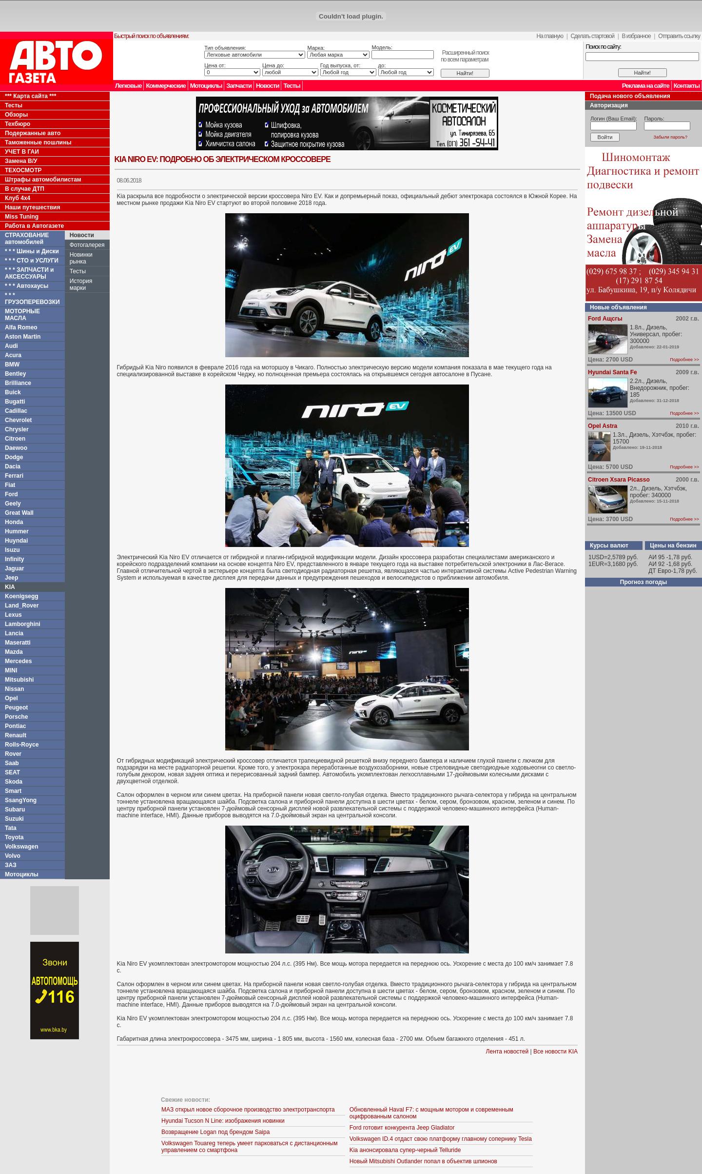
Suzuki (14, 818)
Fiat (10, 485)
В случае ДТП (24, 188)
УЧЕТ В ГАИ (22, 151)
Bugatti (15, 401)
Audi (11, 346)
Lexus (13, 614)
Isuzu (12, 550)
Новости (267, 85)
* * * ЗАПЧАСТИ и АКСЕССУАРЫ (29, 273)
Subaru (15, 809)
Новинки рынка (81, 258)
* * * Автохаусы (26, 286)
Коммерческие (165, 85)
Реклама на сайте (645, 85)
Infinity (14, 559)
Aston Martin (22, 336)
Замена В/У (21, 161)
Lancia (14, 633)
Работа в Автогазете (34, 226)
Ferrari (14, 475)
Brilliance (18, 383)
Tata (11, 828)
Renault (15, 735)
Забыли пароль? (670, 137)
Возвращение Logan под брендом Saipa (215, 1132)
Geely (13, 503)
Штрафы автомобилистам (43, 179)
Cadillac (16, 410)
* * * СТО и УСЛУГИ (31, 260)
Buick (13, 392)
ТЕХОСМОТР (23, 170)
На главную (550, 36)
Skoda (13, 781)
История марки (81, 284)
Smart (13, 791)
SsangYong (21, 800)
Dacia (12, 466)
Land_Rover (22, 605)
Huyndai (16, 540)
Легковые (128, 85)
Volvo (12, 855)
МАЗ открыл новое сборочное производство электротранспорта (248, 1109)
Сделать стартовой (592, 36)
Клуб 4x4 (17, 198)
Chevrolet (18, 420)
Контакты (687, 85)
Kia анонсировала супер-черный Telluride (405, 1150)
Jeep (11, 577)
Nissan (14, 689)
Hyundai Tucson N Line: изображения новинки (223, 1120)
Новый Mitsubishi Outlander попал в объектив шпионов (423, 1161)
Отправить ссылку (679, 36)
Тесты (291, 85)
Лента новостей (507, 1051)
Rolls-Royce (22, 744)
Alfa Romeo (21, 327)
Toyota (14, 837)
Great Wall (19, 512)
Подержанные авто (32, 133)
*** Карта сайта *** (30, 96)
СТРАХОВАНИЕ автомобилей (27, 238)
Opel (11, 698)
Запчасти (239, 85)
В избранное (636, 36)
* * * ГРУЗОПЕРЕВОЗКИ (32, 298)
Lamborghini (22, 624)
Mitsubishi (19, 679)
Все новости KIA (555, 1051)
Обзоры (16, 114)
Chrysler (17, 429)
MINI (11, 670)
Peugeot (16, 707)
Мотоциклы (206, 85)
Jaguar (14, 568)
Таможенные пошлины (38, 142)
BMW (12, 364)
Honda (14, 522)
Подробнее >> (684, 359)
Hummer (17, 531)
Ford (11, 494)
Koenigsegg (22, 596)
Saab (12, 763)
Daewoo (16, 448)
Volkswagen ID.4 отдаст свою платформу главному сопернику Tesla (441, 1138)
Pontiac (15, 726)
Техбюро (17, 124)
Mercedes (18, 661)
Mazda (14, 651)
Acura (13, 355)
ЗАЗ (11, 865)
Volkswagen (21, 846)
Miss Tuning (22, 216)
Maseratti (18, 642)
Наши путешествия (32, 207)
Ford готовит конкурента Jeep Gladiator (402, 1127)
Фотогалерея (87, 245)
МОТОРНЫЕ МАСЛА (22, 315)
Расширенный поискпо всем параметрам (465, 56)
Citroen (15, 438)
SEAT (12, 772)
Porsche (16, 716)
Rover (13, 753)
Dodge (14, 457)
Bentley (15, 373)
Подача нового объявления (630, 96)
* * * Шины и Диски (32, 251)
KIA (10, 587)
